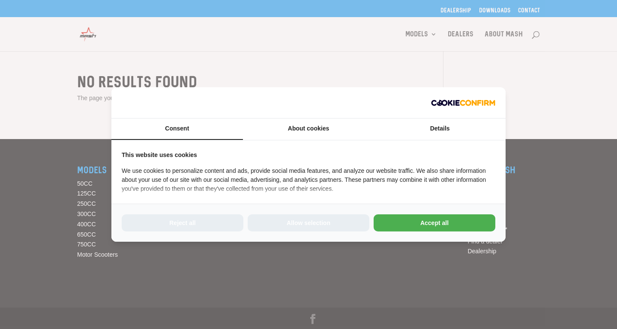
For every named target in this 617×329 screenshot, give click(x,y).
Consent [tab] (177, 128)
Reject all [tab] (182, 222)
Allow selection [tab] (308, 222)
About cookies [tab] (308, 128)
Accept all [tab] (434, 222)
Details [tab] (440, 128)
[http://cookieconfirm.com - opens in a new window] (463, 103)
